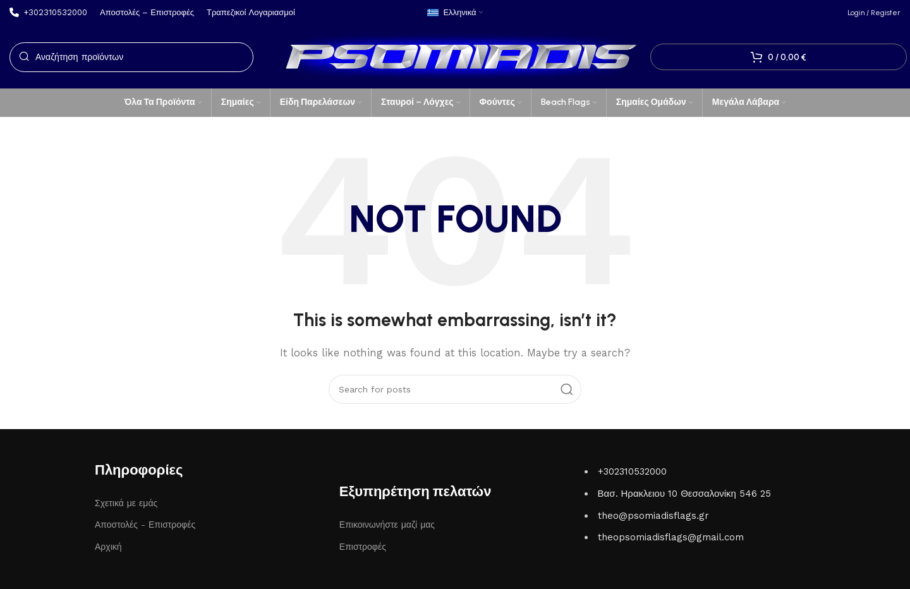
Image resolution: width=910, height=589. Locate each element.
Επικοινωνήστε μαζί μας (387, 524)
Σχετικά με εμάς (126, 503)
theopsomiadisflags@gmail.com (671, 537)
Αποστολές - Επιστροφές (145, 524)
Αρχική (108, 547)
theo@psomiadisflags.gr (653, 515)
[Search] (131, 57)
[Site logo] (455, 56)
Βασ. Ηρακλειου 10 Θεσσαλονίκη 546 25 (684, 493)
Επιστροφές (362, 547)
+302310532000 (632, 471)
